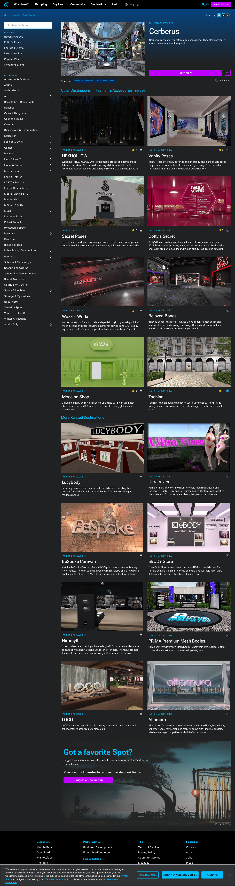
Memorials (10, 199)
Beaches (9, 107)
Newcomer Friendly (16, 53)
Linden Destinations (16, 188)
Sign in (205, 4)
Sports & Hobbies (14, 290)
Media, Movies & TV (16, 193)
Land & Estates (13, 176)
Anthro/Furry (11, 90)
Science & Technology (17, 262)
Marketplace (45, 857)
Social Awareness (14, 279)
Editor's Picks (12, 42)
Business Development (97, 847)
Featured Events (14, 47)
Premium (9, 233)
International (12, 171)
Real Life (9, 239)
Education (10, 135)
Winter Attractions (15, 318)
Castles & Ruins (13, 118)
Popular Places (13, 59)
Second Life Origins (16, 267)
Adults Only (11, 324)
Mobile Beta (44, 847)
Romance (9, 256)
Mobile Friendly (13, 204)
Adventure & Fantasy (16, 79)
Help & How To (13, 159)
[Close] (229, 875)
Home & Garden (13, 165)
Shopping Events (14, 64)
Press (189, 862)
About (190, 852)
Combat (9, 124)
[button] (21, 4)
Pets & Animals (13, 222)
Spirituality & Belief (16, 284)
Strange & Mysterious (17, 296)
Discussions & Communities (21, 130)
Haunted (9, 153)
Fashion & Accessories (23, 15)
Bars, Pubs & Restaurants (19, 102)
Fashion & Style (13, 141)
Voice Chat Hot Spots (17, 313)
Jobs (189, 857)
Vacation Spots (13, 307)
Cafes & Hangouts (15, 113)
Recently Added (13, 36)
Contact (191, 847)
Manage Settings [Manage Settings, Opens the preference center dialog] (148, 875)
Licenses (143, 862)
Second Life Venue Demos (20, 273)
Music (8, 210)
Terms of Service (148, 847)
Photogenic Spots (15, 227)
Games (8, 147)
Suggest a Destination (88, 780)
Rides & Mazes (13, 244)
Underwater (11, 301)
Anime (8, 84)
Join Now (185, 72)
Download (43, 852)
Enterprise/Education (96, 852)
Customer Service (149, 857)
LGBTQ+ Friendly (14, 182)
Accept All (212, 875)
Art (6, 96)
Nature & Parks (13, 216)
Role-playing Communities (20, 250)
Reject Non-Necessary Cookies (180, 875)
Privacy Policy (146, 852)
